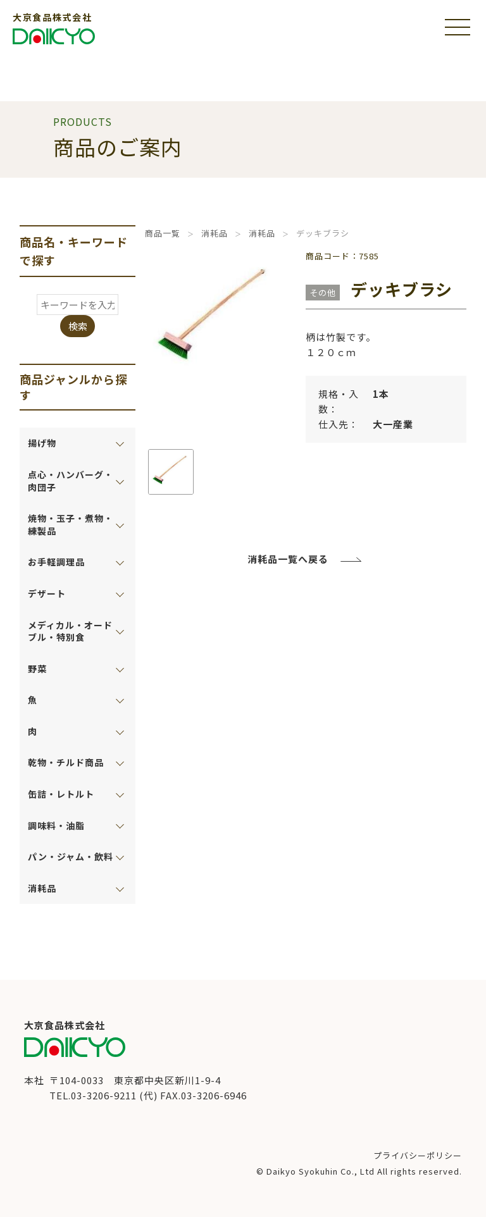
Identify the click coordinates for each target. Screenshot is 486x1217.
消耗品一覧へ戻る (287, 558)
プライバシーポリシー (417, 1155)
